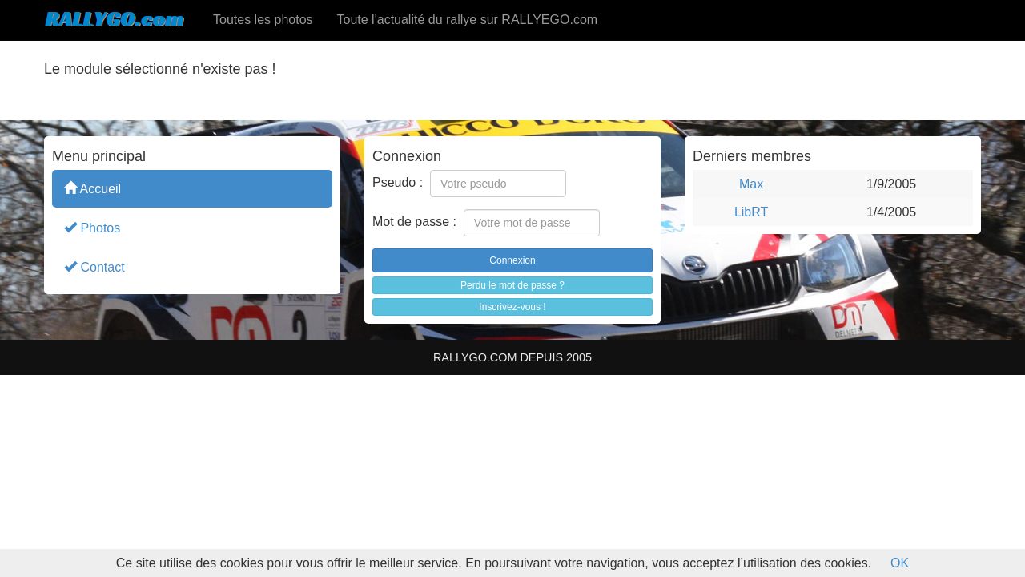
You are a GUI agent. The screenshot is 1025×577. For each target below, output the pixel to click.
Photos (92, 227)
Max (751, 184)
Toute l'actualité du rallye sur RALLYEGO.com (467, 19)
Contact (94, 266)
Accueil (92, 188)
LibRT (751, 212)
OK (899, 563)
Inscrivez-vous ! (512, 307)
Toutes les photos (263, 19)
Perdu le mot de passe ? (512, 285)
